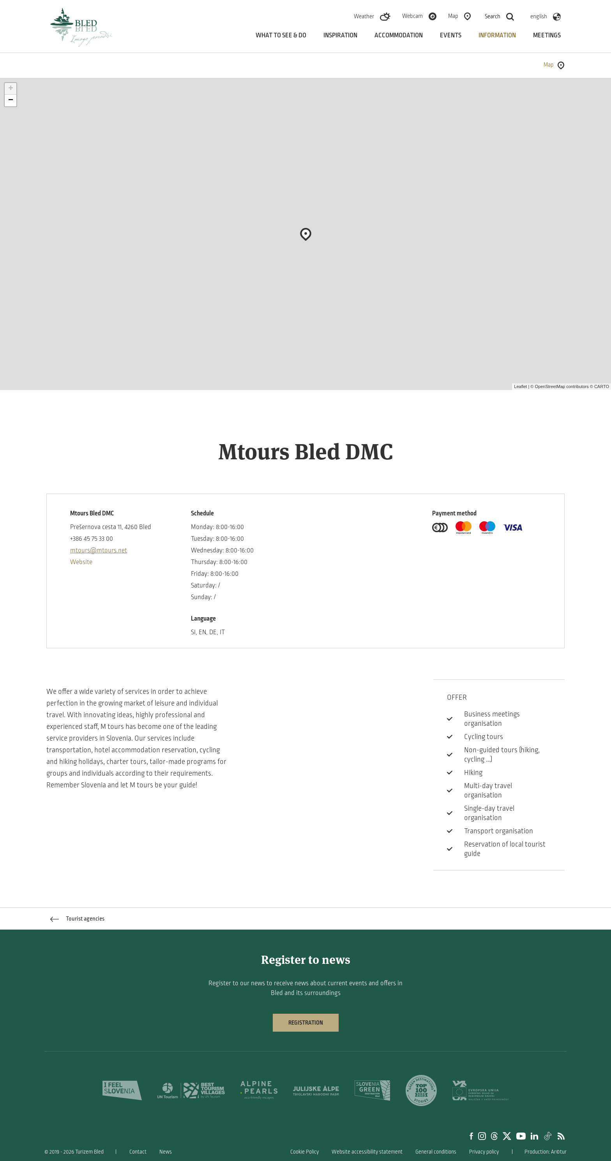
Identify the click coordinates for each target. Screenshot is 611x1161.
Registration (305, 1023)
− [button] (10, 100)
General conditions (435, 1152)
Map (453, 16)
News (165, 1152)
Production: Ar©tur (545, 1152)
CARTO (601, 386)
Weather (364, 16)
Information (497, 35)
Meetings (547, 35)
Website (81, 562)
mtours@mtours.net (98, 550)
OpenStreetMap (550, 386)
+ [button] (10, 89)
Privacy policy (484, 1152)
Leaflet (520, 386)
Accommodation (398, 35)
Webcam (412, 16)
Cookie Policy (304, 1152)
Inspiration (340, 35)
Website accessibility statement (367, 1152)
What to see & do (281, 35)
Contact (138, 1152)
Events (450, 35)
